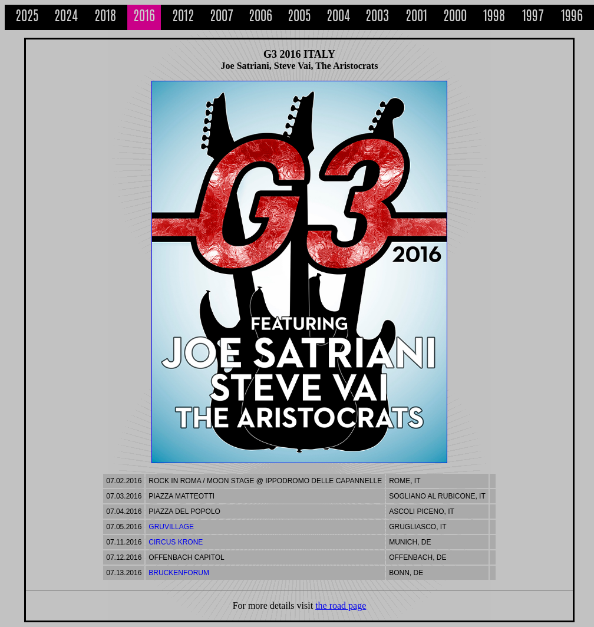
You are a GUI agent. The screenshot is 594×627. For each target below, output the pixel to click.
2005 (299, 17)
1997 (533, 17)
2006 (260, 17)
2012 (183, 17)
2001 (416, 17)
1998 (494, 17)
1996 (572, 17)
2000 (455, 17)
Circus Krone (175, 542)
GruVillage (171, 527)
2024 (66, 17)
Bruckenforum (178, 573)
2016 (144, 17)
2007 (221, 17)
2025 (27, 17)
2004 (338, 17)
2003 (377, 17)
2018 (105, 17)
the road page (340, 605)
